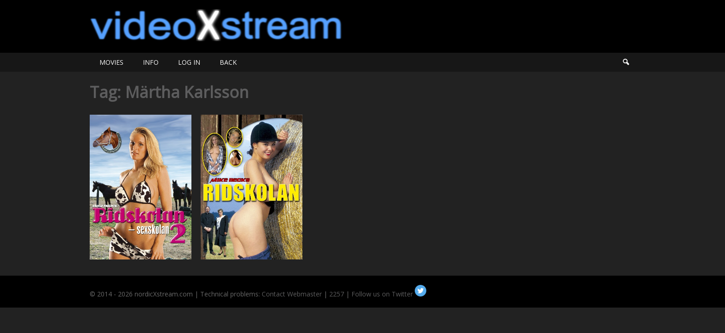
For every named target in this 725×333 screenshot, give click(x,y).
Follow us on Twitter (388, 294)
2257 (336, 294)
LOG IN (189, 62)
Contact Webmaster (292, 294)
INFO (151, 62)
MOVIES (111, 62)
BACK (228, 62)
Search (625, 62)
